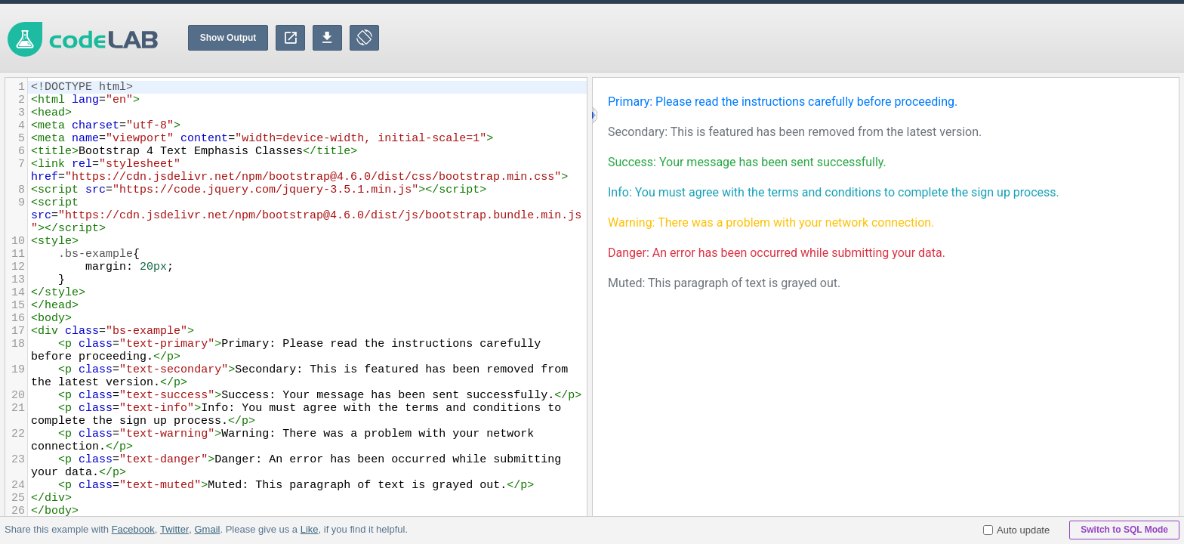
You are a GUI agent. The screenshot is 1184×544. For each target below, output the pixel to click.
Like (309, 529)
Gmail (207, 529)
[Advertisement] (909, 38)
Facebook (133, 529)
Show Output (228, 37)
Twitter (174, 529)
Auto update (1016, 530)
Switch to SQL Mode (1124, 529)
